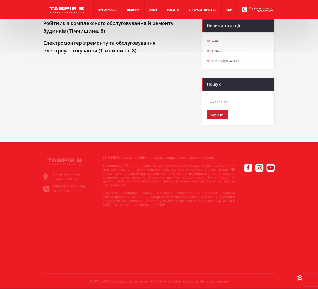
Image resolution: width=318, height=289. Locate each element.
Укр (229, 10)
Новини (133, 10)
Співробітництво (203, 10)
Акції (153, 10)
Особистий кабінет (226, 60)
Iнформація (107, 10)
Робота (173, 10)
